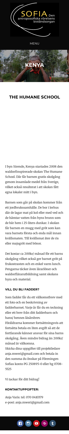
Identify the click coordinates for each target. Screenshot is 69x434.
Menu (34, 43)
